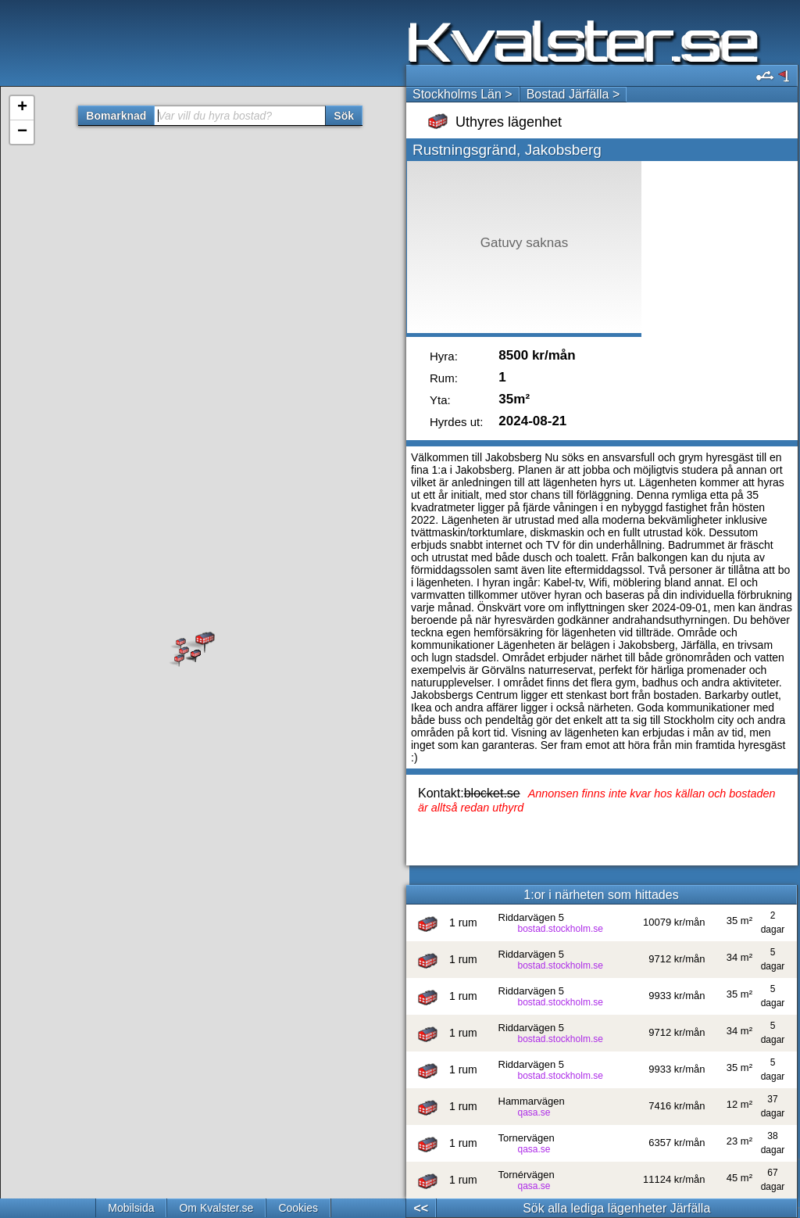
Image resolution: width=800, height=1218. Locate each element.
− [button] (22, 132)
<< (420, 1208)
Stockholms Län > (462, 94)
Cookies (298, 1208)
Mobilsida (131, 1208)
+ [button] (22, 108)
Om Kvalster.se (216, 1208)
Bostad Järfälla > (573, 94)
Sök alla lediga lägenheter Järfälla (616, 1208)
